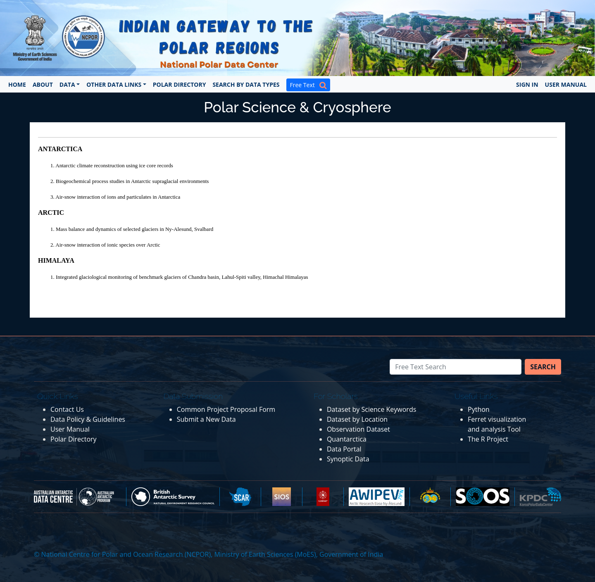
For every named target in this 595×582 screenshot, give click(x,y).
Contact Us (67, 409)
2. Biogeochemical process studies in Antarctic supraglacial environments (129, 181)
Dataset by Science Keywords (371, 409)
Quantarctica (347, 439)
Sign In (527, 84)
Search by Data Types (245, 84)
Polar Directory (179, 84)
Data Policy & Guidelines (87, 419)
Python (479, 409)
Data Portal (344, 449)
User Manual (566, 84)
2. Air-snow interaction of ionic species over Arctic (105, 245)
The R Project (488, 439)
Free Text (308, 85)
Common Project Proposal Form (226, 409)
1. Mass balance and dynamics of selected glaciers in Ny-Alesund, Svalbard (131, 229)
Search (543, 366)
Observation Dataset (358, 429)
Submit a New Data (206, 419)
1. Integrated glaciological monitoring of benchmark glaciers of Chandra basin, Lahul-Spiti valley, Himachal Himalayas (179, 277)
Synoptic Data (348, 458)
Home (17, 84)
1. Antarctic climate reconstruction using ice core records (111, 165)
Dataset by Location (357, 419)
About (43, 84)
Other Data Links (113, 84)
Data (67, 84)
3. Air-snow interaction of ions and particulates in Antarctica (115, 197)
